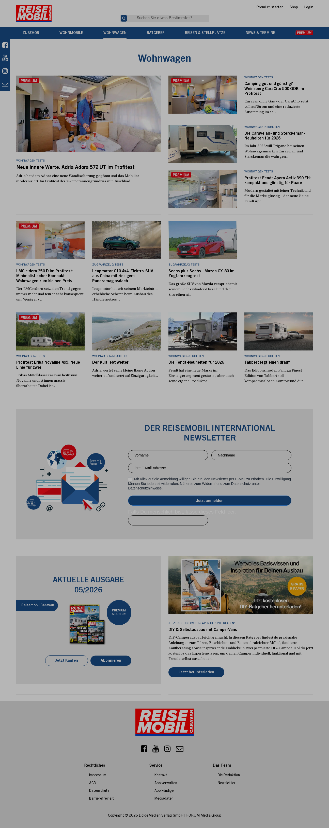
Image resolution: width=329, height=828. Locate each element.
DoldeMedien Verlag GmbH (161, 816)
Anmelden (209, 501)
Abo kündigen (165, 791)
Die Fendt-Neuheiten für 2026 (196, 363)
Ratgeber (156, 33)
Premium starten (270, 7)
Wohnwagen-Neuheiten (262, 127)
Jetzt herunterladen (196, 672)
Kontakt (160, 775)
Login (308, 7)
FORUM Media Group (203, 816)
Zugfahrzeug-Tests (107, 264)
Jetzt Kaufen (66, 661)
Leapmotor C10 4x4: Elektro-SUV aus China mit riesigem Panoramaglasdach (122, 276)
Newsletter (227, 783)
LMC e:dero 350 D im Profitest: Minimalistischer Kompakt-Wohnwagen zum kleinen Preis (44, 276)
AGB (92, 783)
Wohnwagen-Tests (258, 77)
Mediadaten (164, 799)
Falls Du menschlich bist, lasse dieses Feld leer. (182, 512)
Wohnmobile (71, 33)
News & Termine (260, 33)
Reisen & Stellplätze (205, 33)
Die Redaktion (229, 775)
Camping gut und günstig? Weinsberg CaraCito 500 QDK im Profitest (274, 89)
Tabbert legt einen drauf (267, 363)
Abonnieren (111, 661)
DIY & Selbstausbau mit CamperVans (202, 630)
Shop (294, 7)
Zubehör (31, 33)
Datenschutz (99, 791)
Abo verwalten (165, 783)
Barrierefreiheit (101, 799)
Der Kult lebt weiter (110, 363)
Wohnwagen (115, 33)
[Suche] (124, 18)
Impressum (97, 775)
